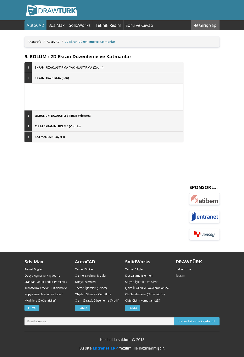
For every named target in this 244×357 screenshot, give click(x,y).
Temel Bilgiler (33, 269)
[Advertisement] (103, 96)
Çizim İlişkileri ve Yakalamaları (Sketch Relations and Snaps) (164, 288)
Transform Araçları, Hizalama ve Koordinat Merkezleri (60, 288)
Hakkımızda (183, 269)
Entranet (101, 348)
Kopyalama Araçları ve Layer (43, 294)
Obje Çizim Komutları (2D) (142, 300)
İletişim (180, 275)
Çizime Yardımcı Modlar (90, 275)
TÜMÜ (32, 308)
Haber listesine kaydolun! (196, 321)
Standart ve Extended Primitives (45, 282)
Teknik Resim (108, 25)
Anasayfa (34, 42)
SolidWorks (80, 25)
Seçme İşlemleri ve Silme (141, 282)
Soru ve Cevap (139, 25)
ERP (114, 348)
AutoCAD (35, 25)
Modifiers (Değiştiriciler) (40, 300)
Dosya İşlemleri (85, 282)
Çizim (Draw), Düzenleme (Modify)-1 (99, 300)
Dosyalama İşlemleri (138, 275)
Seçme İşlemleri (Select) (91, 288)
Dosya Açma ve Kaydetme (42, 275)
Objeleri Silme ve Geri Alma (93, 294)
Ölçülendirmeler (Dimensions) (145, 294)
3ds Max (57, 25)
